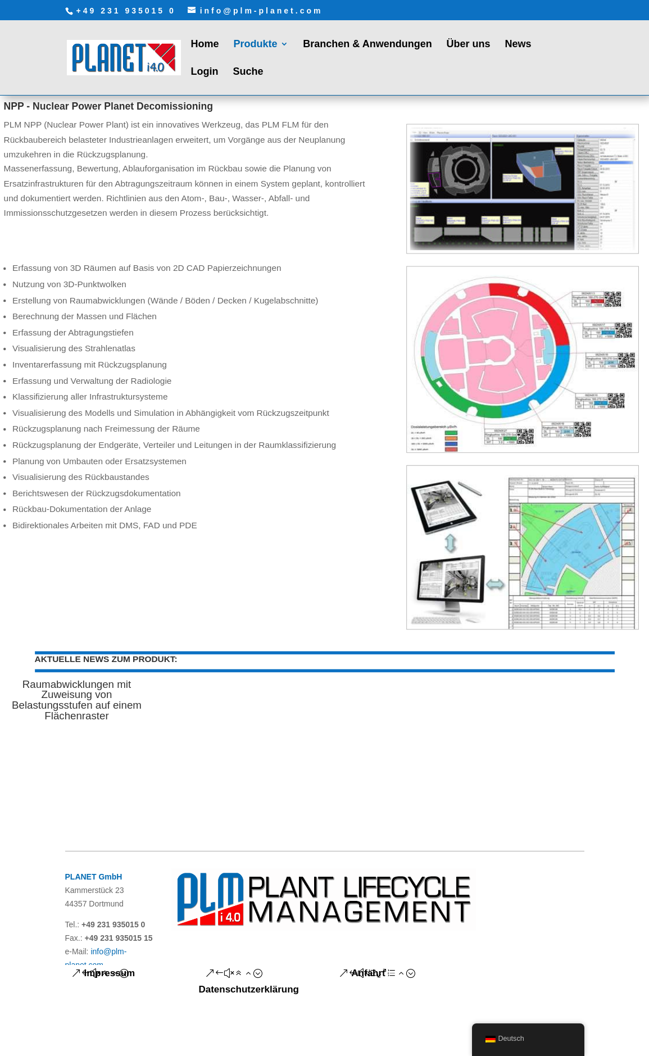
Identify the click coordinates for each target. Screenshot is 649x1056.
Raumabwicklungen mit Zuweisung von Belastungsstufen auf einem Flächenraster (76, 700)
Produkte (255, 44)
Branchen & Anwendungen (367, 44)
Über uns (469, 44)
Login (205, 72)
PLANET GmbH (93, 876)
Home (205, 44)
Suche (248, 72)
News (518, 44)
